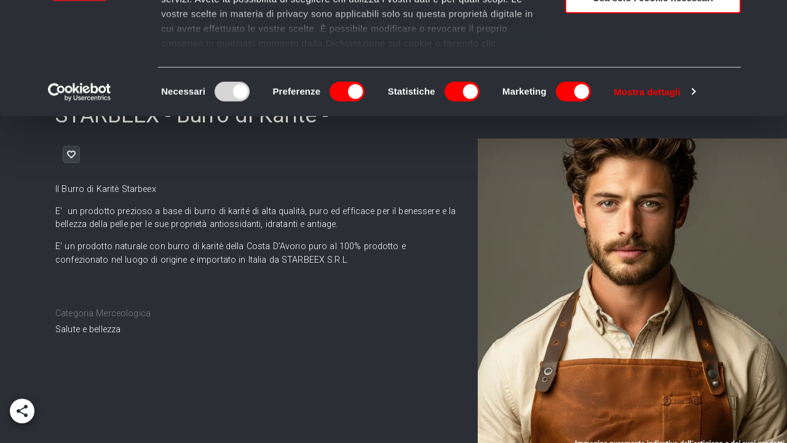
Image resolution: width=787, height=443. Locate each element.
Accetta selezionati (652, 67)
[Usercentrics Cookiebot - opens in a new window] (79, 197)
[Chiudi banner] (768, 19)
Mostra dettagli (647, 196)
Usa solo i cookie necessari (653, 102)
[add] (22, 411)
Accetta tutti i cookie (653, 30)
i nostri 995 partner (231, 44)
